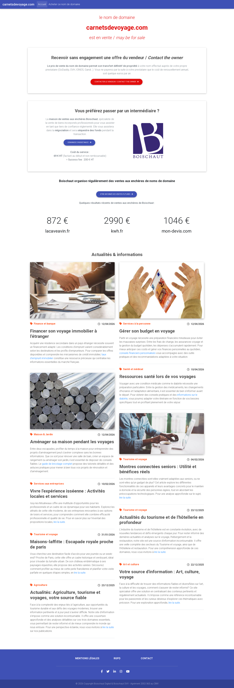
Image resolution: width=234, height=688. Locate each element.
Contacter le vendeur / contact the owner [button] (117, 82)
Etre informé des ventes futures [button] (116, 194)
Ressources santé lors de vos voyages (157, 376)
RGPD (117, 658)
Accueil (42, 4)
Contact (147, 658)
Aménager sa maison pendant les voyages (72, 441)
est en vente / (117, 37)
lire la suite (59, 521)
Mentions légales (87, 658)
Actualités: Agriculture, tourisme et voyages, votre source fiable (65, 595)
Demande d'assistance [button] (79, 142)
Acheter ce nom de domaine (64, 4)
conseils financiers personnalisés (137, 353)
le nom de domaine (117, 17)
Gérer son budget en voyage (147, 331)
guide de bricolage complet (57, 463)
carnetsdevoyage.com (117, 27)
